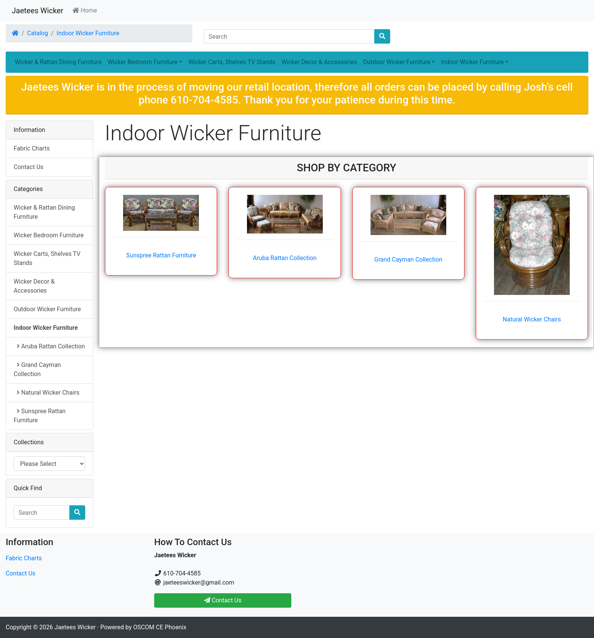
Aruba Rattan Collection (284, 258)
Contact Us (29, 167)
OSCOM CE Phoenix (160, 627)
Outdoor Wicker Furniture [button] (396, 62)
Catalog (37, 33)
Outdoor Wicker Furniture (47, 309)
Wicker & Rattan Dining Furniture (58, 62)
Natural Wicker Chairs (532, 319)
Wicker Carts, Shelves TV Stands (231, 62)
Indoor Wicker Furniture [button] (472, 62)
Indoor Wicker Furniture (87, 33)
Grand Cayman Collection (408, 259)
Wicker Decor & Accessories (319, 62)
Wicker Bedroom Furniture (49, 235)
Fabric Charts (32, 148)
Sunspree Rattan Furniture (161, 255)
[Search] (289, 36)
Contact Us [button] (223, 600)
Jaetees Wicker (37, 10)
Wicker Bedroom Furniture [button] (143, 62)
